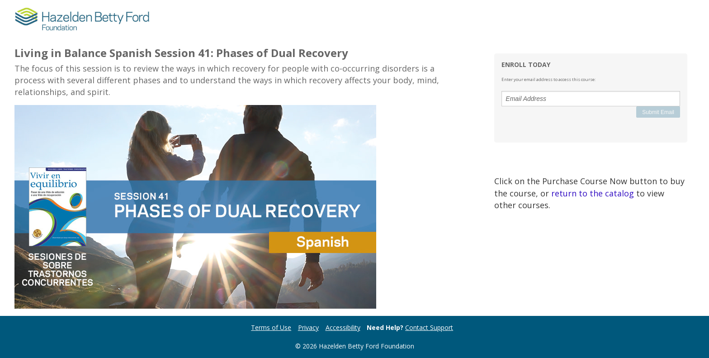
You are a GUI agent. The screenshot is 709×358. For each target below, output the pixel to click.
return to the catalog (592, 193)
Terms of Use (271, 327)
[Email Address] (590, 98)
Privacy (308, 327)
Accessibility (343, 327)
